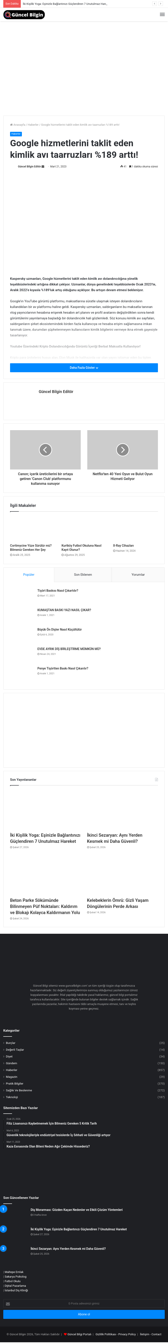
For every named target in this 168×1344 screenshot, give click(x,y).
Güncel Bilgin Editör (29, 166)
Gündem (11, 1063)
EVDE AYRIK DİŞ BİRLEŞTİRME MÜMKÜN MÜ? (69, 649)
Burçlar (10, 1043)
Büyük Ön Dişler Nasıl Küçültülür (59, 629)
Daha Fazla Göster (84, 367)
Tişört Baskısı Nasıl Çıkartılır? (57, 590)
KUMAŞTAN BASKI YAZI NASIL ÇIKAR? (64, 610)
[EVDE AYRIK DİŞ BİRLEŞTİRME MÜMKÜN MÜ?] (22, 655)
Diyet (9, 1056)
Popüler (28, 575)
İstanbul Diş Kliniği (16, 1290)
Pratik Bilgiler (14, 1083)
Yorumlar (138, 575)
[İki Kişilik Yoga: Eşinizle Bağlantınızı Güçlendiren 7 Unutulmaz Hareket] (45, 810)
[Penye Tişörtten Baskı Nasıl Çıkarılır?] (22, 674)
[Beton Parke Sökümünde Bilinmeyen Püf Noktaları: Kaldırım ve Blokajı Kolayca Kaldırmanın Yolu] (45, 875)
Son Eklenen (83, 575)
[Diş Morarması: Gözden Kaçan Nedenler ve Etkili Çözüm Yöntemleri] (15, 1216)
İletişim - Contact (150, 1334)
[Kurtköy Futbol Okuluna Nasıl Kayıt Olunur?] (83, 528)
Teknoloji (12, 1097)
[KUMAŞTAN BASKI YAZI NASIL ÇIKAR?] (22, 616)
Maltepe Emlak (14, 1272)
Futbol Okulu (13, 1281)
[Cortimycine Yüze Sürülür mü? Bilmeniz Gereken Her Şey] (32, 528)
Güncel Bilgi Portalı (79, 1334)
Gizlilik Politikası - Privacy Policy (116, 1334)
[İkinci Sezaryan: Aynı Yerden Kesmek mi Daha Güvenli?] (122, 810)
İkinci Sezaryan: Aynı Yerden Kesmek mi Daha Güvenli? (68, 1248)
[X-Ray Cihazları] (135, 528)
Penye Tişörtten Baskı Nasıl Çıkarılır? (62, 668)
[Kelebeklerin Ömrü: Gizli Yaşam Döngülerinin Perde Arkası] (122, 875)
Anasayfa (17, 124)
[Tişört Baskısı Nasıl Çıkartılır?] (22, 597)
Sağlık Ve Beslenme (19, 1090)
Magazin (11, 1076)
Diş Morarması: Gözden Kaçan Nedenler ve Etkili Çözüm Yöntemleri (77, 1210)
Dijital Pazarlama (15, 1285)
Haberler (33, 124)
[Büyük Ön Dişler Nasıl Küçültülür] (22, 636)
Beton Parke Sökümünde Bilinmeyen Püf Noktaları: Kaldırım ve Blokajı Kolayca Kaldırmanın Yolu (45, 906)
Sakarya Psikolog (15, 1276)
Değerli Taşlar (15, 1049)
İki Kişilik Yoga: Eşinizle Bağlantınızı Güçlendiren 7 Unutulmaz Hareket (67, 3)
